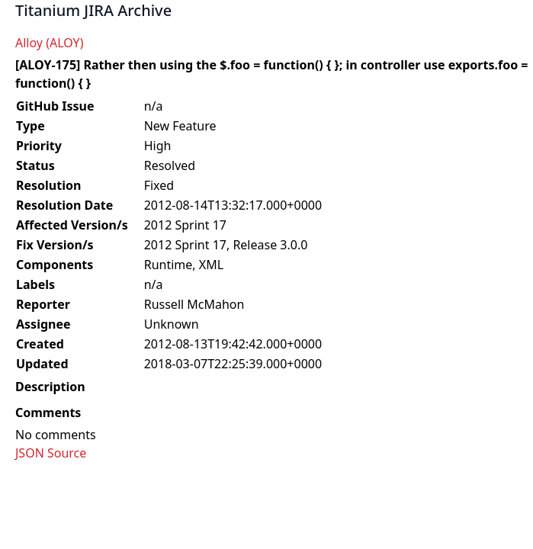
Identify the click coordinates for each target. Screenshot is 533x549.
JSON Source (50, 453)
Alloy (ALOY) (49, 42)
